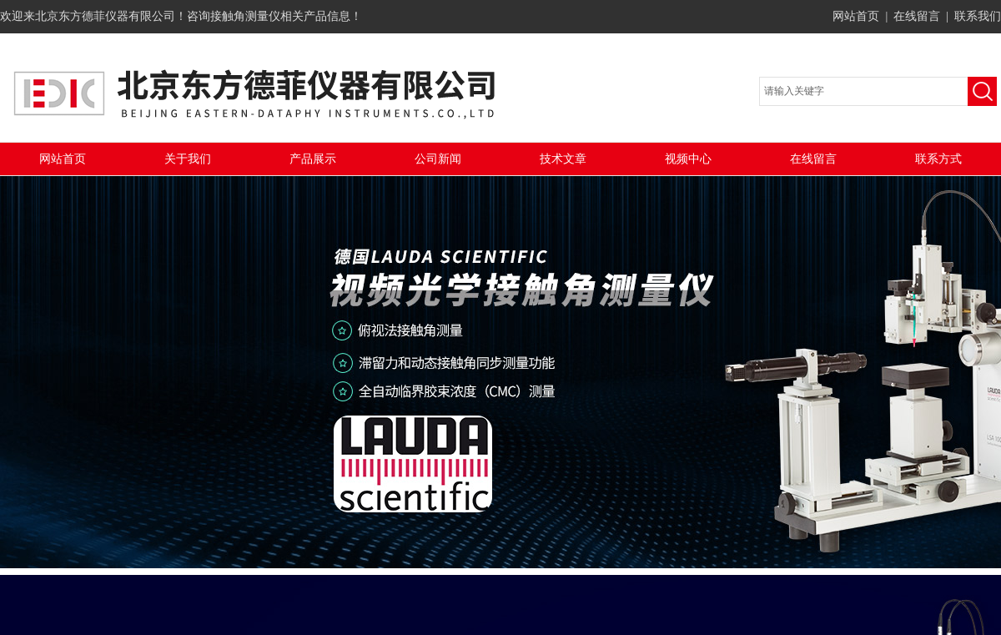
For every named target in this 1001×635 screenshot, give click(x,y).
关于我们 (187, 159)
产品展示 (312, 159)
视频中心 (688, 159)
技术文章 (563, 159)
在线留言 (916, 16)
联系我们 (977, 16)
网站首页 (855, 16)
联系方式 (938, 159)
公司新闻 (438, 159)
